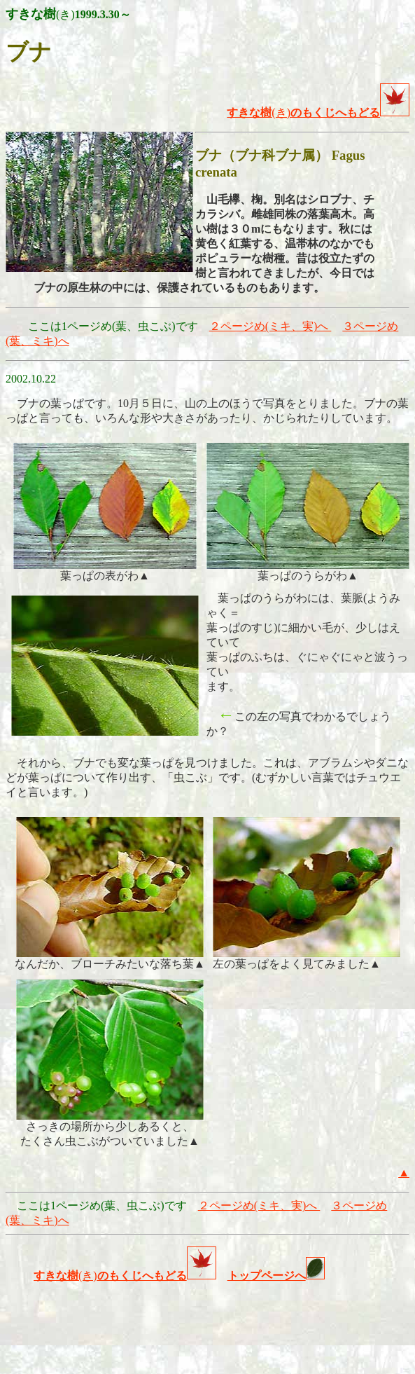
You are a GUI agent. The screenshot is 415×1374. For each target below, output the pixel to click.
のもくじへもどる (349, 112)
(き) (258, 112)
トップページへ (266, 1276)
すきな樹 (56, 1276)
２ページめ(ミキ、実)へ (270, 326)
